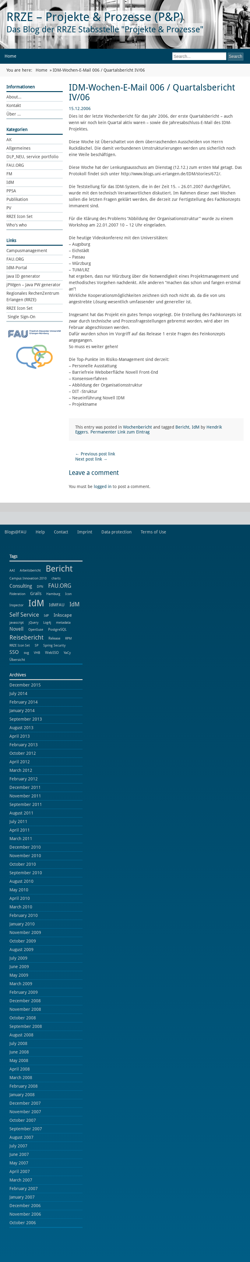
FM (9, 173)
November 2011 (25, 795)
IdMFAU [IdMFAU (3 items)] (57, 604)
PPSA (11, 190)
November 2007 (25, 1111)
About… (13, 96)
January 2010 (22, 924)
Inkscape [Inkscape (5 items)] (63, 615)
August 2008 (21, 1034)
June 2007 (19, 1154)
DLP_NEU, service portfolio (32, 156)
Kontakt (13, 105)
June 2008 (19, 1052)
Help (40, 531)
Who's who (16, 225)
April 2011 (19, 830)
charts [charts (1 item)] (56, 578)
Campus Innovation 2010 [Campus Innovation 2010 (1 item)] (28, 578)
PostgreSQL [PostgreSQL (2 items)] (57, 629)
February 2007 (23, 1188)
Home (10, 56)
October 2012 (22, 753)
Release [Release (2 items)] (54, 638)
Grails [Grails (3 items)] (35, 593)
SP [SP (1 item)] (36, 645)
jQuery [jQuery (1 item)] (33, 623)
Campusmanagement (26, 250)
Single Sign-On (20, 316)
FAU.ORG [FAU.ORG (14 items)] (59, 585)
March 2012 (20, 770)
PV (8, 207)
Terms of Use (153, 531)
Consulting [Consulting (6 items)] (20, 586)
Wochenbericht (137, 427)
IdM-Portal (16, 267)
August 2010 (21, 881)
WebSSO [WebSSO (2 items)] (52, 652)
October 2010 (22, 864)
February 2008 (23, 1086)
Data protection (116, 531)
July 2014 (18, 693)
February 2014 (23, 702)
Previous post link (95, 453)
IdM (10, 182)
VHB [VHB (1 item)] (37, 653)
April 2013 (19, 736)
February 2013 (23, 744)
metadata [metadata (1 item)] (63, 623)
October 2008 (22, 1017)
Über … (13, 114)
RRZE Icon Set (19, 216)
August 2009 (21, 949)
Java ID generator (23, 276)
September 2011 (25, 804)
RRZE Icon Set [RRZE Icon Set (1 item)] (19, 645)
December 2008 (25, 1000)
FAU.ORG (15, 165)
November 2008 (25, 1009)
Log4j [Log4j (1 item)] (47, 623)
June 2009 (19, 966)
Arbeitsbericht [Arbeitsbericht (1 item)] (30, 570)
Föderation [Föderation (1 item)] (17, 594)
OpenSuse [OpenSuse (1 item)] (35, 630)
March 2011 (20, 838)
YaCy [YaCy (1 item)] (67, 653)
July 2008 (18, 1043)
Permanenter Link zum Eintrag (120, 432)
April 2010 (19, 898)
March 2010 (20, 906)
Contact (61, 531)
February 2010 (23, 915)
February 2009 (23, 992)
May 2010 (18, 889)
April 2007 (19, 1171)
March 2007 (20, 1180)
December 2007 (25, 1103)
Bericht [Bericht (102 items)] (59, 569)
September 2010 (25, 872)
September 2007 (25, 1128)
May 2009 (18, 975)
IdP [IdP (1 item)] (46, 616)
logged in (102, 486)
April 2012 (19, 761)
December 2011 (25, 787)
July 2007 (18, 1145)
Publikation (17, 199)
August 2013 (21, 727)
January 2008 (22, 1094)
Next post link (91, 459)
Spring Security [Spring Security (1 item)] (54, 645)
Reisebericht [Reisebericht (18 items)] (26, 637)
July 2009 (18, 958)
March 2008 (20, 1077)
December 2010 (25, 847)
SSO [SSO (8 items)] (14, 652)
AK (9, 139)
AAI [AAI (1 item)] (12, 570)
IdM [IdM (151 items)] (36, 603)
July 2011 (18, 821)
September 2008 (25, 1026)
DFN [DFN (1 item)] (40, 587)
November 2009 (25, 932)
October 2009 (22, 941)
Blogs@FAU (15, 531)
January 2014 (22, 710)
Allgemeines (18, 148)
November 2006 (25, 1214)
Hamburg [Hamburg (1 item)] (53, 594)
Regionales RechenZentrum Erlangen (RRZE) (32, 296)
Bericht (182, 427)
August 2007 (21, 1137)
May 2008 (18, 1060)
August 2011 (21, 813)
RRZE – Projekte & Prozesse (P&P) (94, 17)
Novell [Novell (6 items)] (16, 629)
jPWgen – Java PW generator (33, 284)
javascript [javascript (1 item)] (16, 623)
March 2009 (20, 983)
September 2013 (25, 719)
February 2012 (23, 778)
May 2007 (18, 1162)
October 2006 (22, 1222)
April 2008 (19, 1069)
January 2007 (22, 1197)
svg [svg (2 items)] (26, 652)
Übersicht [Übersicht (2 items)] (17, 659)
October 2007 (22, 1120)
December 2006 (25, 1205)
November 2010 (25, 855)
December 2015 (25, 685)
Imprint (84, 531)
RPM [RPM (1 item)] (68, 638)
